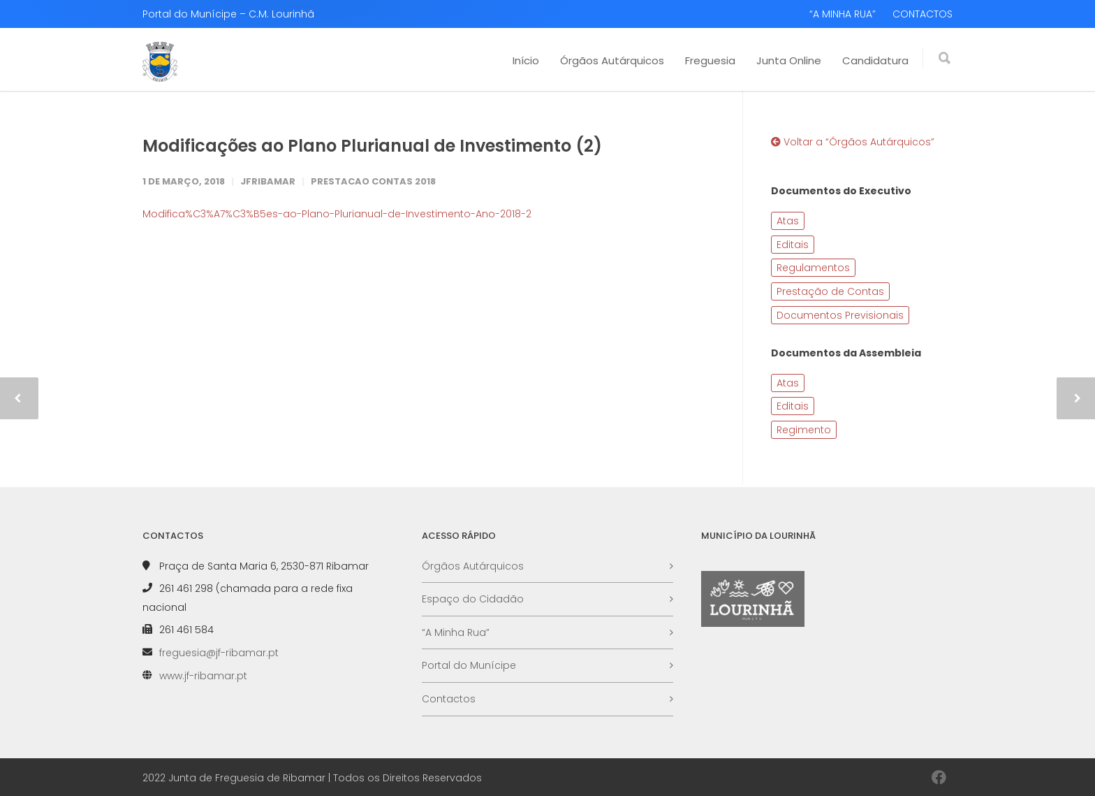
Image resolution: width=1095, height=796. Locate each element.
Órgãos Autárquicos (612, 60)
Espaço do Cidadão (473, 599)
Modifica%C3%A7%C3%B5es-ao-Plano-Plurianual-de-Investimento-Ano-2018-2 (336, 214)
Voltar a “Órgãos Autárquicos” (852, 142)
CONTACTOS (922, 14)
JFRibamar (267, 181)
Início (526, 60)
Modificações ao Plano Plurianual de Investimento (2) (372, 145)
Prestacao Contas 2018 (373, 181)
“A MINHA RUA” (842, 14)
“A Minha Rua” (456, 632)
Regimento (804, 430)
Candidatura (875, 60)
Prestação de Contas (830, 291)
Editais (793, 245)
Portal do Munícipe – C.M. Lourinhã (228, 14)
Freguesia (710, 60)
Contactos (449, 699)
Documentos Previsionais (840, 315)
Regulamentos (813, 268)
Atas (788, 221)
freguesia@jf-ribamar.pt (219, 653)
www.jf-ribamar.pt (203, 676)
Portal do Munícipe (469, 665)
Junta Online (788, 60)
